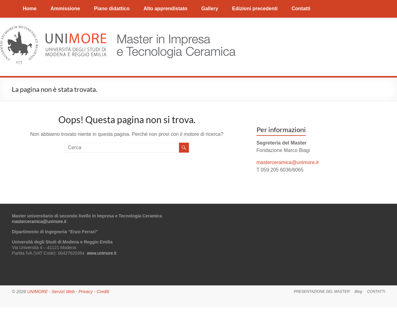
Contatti (301, 8)
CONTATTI (376, 291)
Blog (358, 291)
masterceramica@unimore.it (287, 162)
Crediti (102, 291)
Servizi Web (62, 291)
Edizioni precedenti (255, 8)
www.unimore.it (101, 253)
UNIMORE (37, 291)
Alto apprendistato (165, 8)
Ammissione (65, 8)
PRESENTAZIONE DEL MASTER (322, 291)
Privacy (85, 291)
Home (29, 8)
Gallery (209, 8)
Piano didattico (112, 8)
